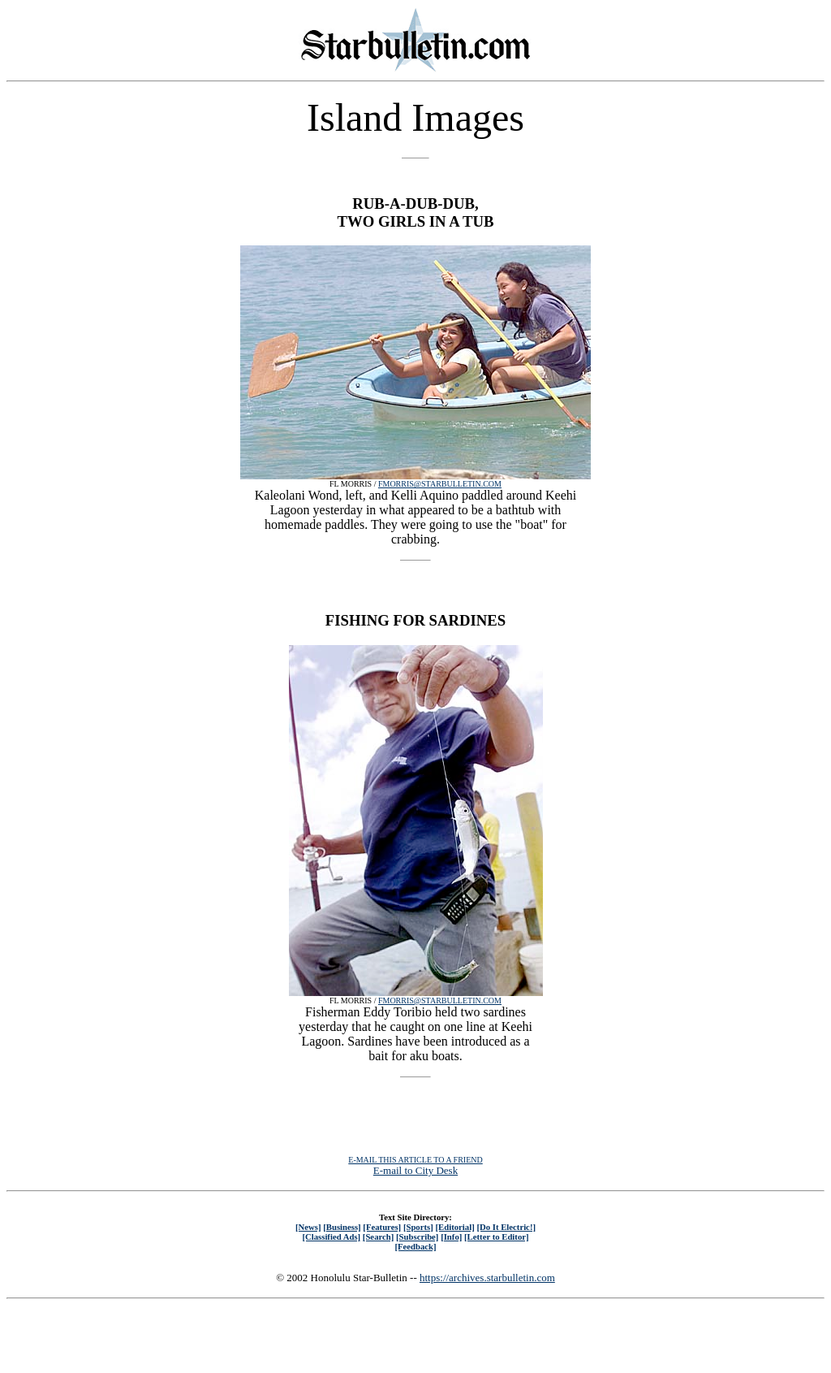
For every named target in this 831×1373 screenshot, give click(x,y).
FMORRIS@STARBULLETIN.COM (440, 483)
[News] (308, 1227)
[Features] (382, 1227)
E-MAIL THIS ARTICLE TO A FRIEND (415, 1159)
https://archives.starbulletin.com (487, 1277)
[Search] (378, 1236)
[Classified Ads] (331, 1236)
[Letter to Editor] (496, 1236)
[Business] (341, 1227)
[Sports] (418, 1227)
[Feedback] (415, 1246)
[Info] (451, 1236)
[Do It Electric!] (506, 1227)
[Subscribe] (417, 1236)
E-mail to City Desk (415, 1170)
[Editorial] (454, 1227)
